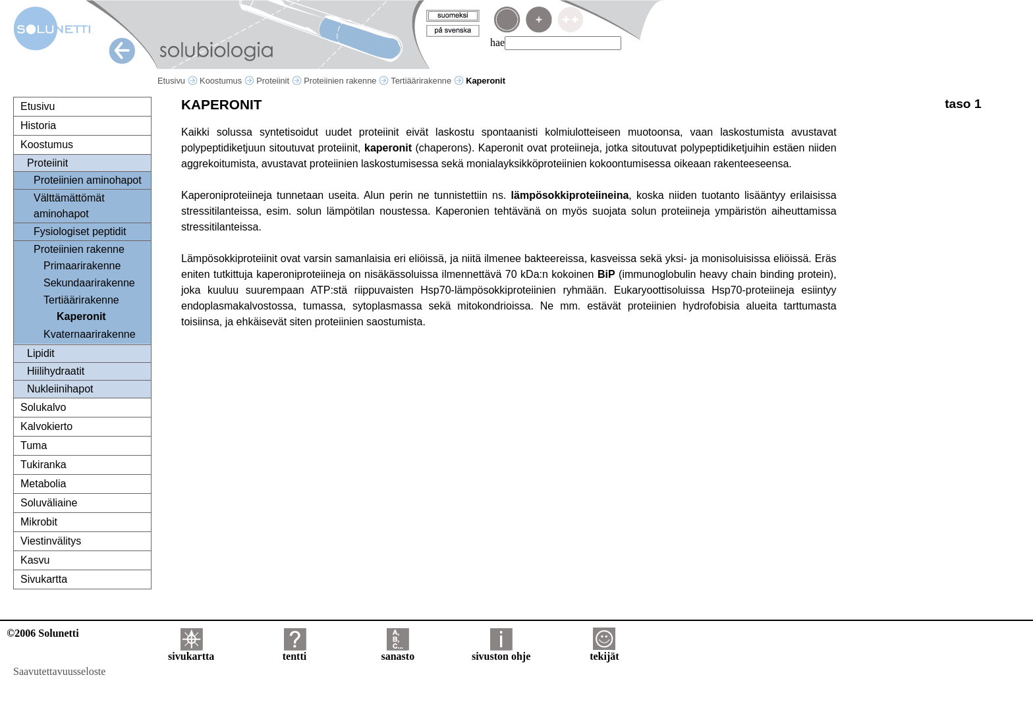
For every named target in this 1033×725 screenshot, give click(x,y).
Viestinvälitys (50, 541)
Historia (38, 125)
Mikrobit (38, 521)
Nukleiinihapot (60, 388)
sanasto (397, 651)
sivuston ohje (501, 651)
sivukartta (191, 651)
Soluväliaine (48, 502)
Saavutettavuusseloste (59, 671)
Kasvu (34, 560)
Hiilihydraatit (55, 371)
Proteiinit (278, 81)
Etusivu (177, 81)
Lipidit (41, 353)
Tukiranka (43, 464)
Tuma (33, 445)
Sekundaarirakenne (89, 282)
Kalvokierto (46, 426)
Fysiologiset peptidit (80, 231)
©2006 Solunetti (42, 633)
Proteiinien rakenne (346, 81)
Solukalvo (43, 407)
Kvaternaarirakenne (89, 334)
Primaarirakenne (82, 265)
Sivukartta (43, 579)
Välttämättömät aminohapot (69, 205)
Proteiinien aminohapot (88, 180)
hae (497, 42)
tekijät (604, 651)
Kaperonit (81, 316)
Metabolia (43, 483)
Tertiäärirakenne (427, 81)
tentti (294, 651)
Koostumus (227, 81)
